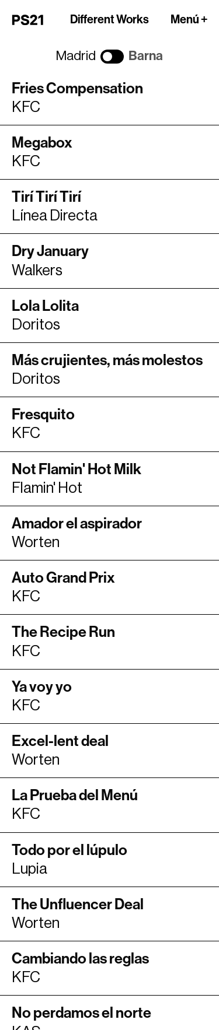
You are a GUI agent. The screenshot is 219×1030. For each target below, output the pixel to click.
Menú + (189, 20)
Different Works (109, 20)
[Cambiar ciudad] (112, 57)
